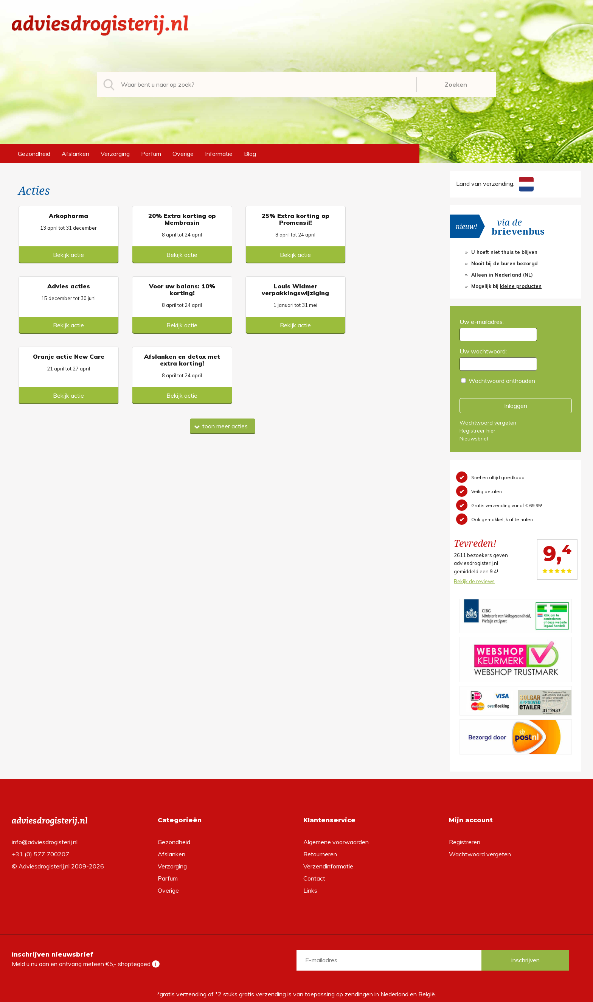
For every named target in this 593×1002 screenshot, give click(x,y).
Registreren (464, 842)
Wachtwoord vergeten (487, 422)
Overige (183, 153)
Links (310, 890)
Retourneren (320, 854)
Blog (250, 153)
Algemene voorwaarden (336, 842)
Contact (314, 878)
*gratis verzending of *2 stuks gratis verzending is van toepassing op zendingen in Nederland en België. (296, 994)
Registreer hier (477, 430)
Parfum (151, 153)
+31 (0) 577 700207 (40, 854)
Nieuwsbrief (474, 438)
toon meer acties (221, 356)
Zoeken (456, 84)
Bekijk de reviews (474, 581)
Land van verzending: (494, 183)
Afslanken (75, 153)
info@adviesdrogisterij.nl (45, 842)
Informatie (219, 153)
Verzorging (115, 153)
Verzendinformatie (328, 866)
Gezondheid (34, 153)
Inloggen (515, 405)
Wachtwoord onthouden (502, 380)
